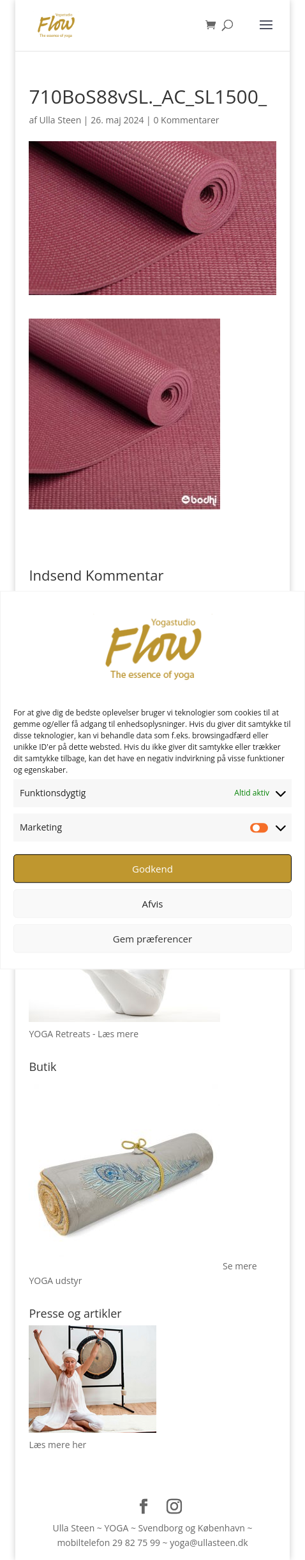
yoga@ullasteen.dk (209, 1542)
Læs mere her (57, 1445)
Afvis (152, 903)
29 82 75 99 (136, 1542)
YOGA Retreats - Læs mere (83, 1034)
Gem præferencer (152, 938)
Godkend (152, 868)
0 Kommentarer (186, 120)
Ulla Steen (61, 120)
